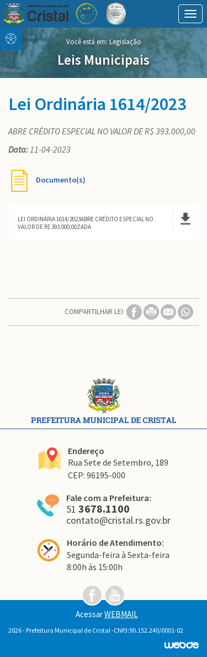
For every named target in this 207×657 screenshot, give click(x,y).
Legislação (125, 41)
